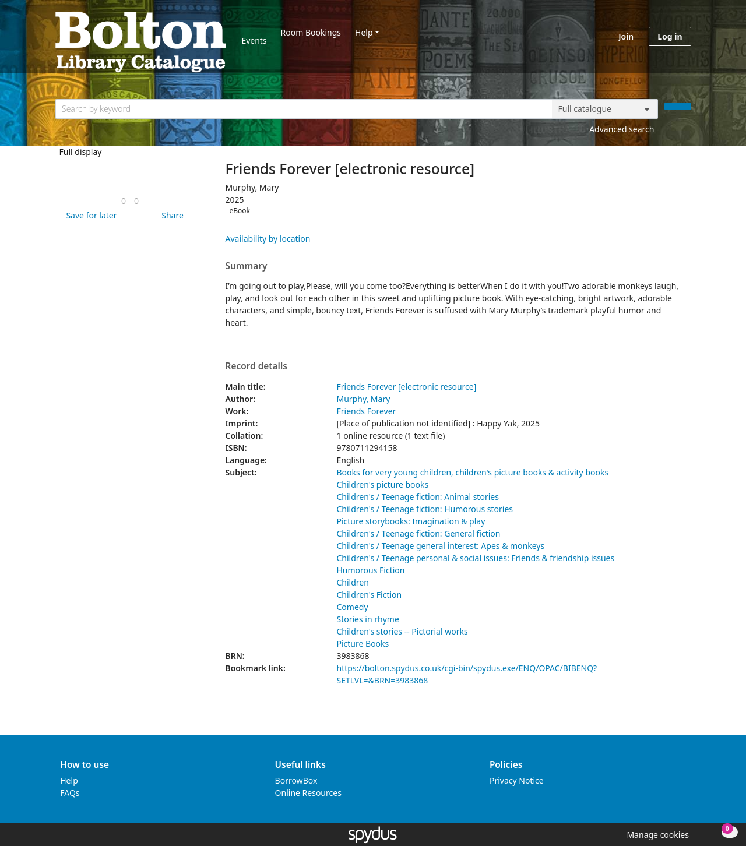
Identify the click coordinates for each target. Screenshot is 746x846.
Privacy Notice (517, 780)
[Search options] (605, 109)
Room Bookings (311, 32)
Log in (669, 36)
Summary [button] (247, 266)
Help (364, 32)
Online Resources (308, 792)
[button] (89, 215)
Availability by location (268, 238)
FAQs (69, 792)
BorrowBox (296, 780)
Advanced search (621, 129)
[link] (123, 200)
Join (626, 36)
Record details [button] (256, 366)
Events (253, 40)
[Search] (677, 106)
